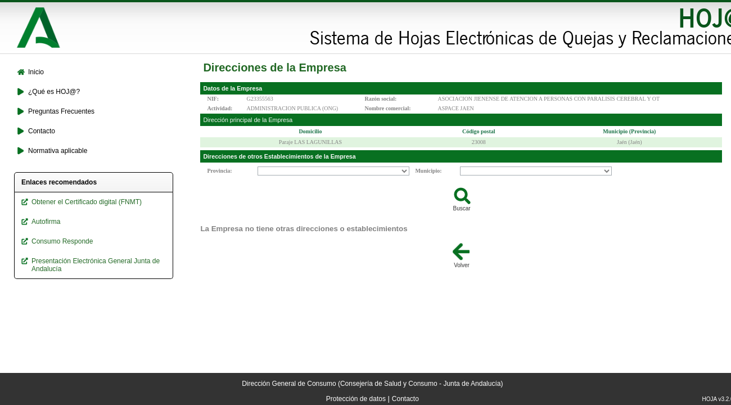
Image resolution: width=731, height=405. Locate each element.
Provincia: (219, 171)
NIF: (213, 99)
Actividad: (219, 108)
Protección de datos (356, 399)
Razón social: (380, 99)
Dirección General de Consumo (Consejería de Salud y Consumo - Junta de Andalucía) (372, 384)
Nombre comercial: (387, 108)
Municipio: (428, 171)
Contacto (405, 399)
